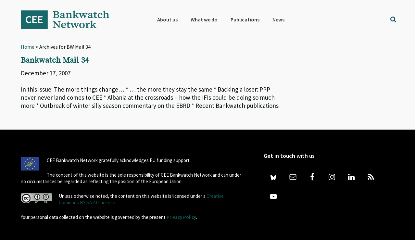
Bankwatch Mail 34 (55, 60)
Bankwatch (69, 19)
